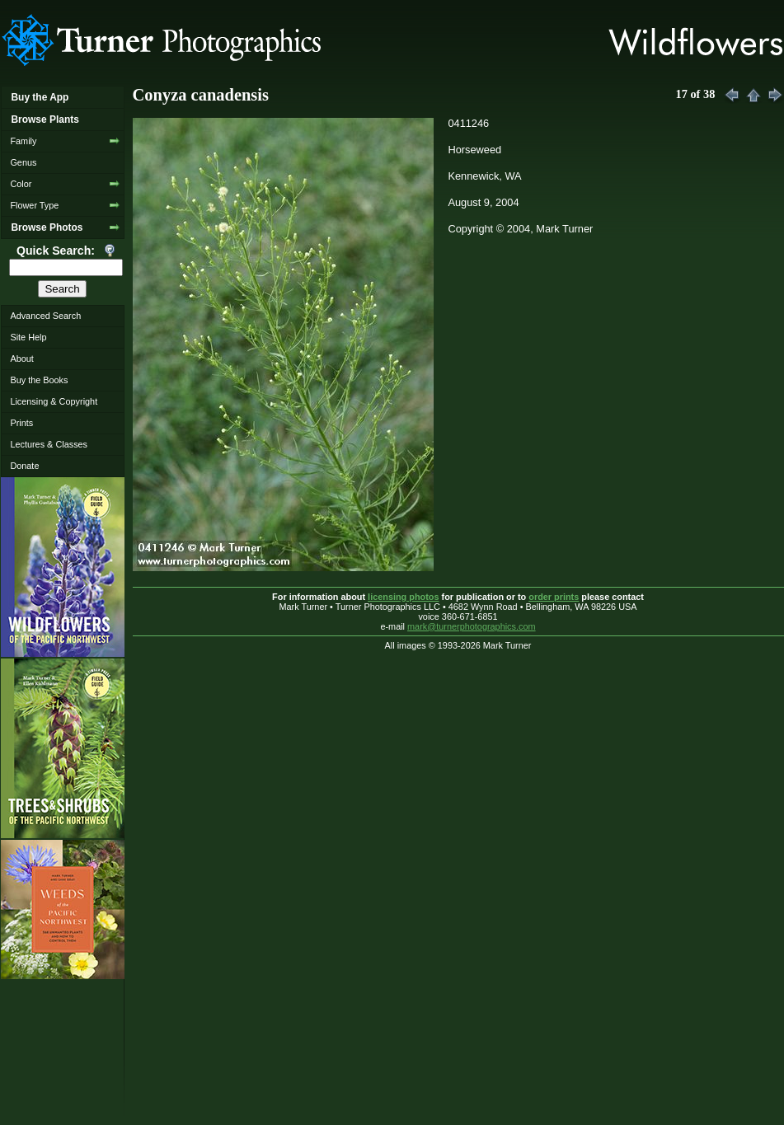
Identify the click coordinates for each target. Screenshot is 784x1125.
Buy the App (39, 97)
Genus (23, 162)
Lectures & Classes (48, 444)
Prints (21, 423)
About (21, 358)
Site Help (28, 337)
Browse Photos (46, 227)
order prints (553, 597)
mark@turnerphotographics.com (471, 626)
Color (20, 184)
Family (23, 141)
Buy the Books (39, 380)
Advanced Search (45, 316)
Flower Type (34, 205)
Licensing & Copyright (53, 401)
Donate (24, 466)
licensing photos (403, 597)
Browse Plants (44, 119)
